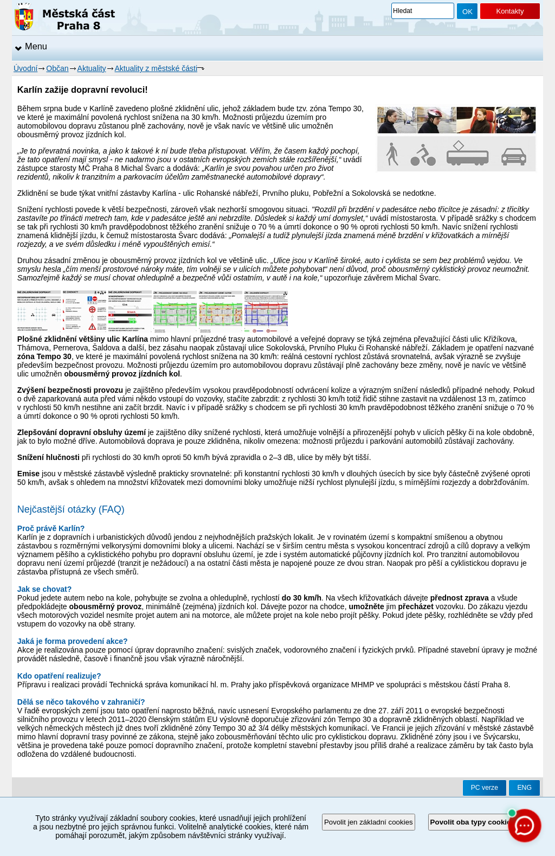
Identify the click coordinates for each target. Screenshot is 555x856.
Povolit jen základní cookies (368, 822)
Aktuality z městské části (156, 68)
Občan (57, 68)
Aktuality (92, 68)
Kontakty (510, 11)
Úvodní (25, 68)
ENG (524, 787)
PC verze (484, 787)
